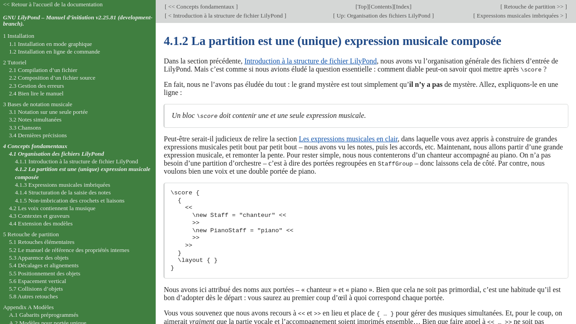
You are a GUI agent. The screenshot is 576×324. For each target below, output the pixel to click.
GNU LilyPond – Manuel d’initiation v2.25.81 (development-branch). (78, 20)
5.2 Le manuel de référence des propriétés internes (69, 250)
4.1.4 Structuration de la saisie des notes (63, 192)
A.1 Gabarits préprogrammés (43, 314)
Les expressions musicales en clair (348, 138)
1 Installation (19, 35)
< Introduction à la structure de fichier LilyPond (225, 15)
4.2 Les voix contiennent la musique (52, 208)
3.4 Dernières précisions (38, 135)
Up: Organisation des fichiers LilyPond (383, 15)
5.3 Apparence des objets (39, 257)
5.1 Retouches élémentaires (42, 241)
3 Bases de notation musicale (37, 104)
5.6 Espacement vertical (37, 281)
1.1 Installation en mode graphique (50, 43)
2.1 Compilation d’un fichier (43, 70)
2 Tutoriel (15, 62)
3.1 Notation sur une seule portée (48, 111)
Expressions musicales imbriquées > (520, 15)
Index (403, 6)
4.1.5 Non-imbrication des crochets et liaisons (70, 200)
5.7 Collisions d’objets (36, 288)
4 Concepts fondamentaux (35, 146)
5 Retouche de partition (31, 234)
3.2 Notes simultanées (35, 119)
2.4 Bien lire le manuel (36, 93)
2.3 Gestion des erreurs (36, 85)
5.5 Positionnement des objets (44, 273)
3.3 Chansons (25, 127)
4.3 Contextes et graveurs (39, 215)
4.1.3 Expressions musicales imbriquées (62, 184)
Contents (381, 6)
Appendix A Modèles (28, 307)
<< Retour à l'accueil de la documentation (53, 4)
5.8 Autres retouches (33, 296)
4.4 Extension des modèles (40, 223)
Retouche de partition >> (533, 6)
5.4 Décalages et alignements (44, 265)
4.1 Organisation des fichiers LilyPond (56, 153)
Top (361, 6)
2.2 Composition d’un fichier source (52, 77)
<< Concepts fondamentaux (200, 6)
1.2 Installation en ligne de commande (54, 51)
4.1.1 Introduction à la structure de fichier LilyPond (76, 161)
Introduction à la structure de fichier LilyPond (310, 61)
